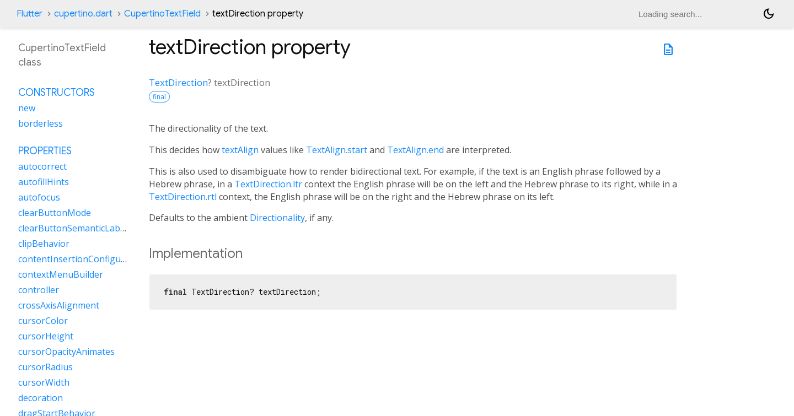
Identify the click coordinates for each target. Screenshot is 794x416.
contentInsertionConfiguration (82, 259)
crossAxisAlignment (58, 305)
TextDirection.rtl (183, 197)
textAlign (240, 150)
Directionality (277, 218)
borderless (40, 123)
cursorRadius (45, 367)
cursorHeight (45, 336)
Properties (45, 151)
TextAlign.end (415, 150)
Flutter (29, 13)
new (26, 108)
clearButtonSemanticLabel (72, 228)
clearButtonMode (54, 213)
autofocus (39, 197)
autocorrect (42, 166)
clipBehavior (43, 243)
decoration (40, 398)
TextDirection (178, 82)
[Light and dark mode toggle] (768, 14)
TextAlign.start (336, 150)
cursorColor (43, 321)
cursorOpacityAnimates (66, 351)
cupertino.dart (83, 13)
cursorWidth (43, 382)
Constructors (56, 93)
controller (38, 290)
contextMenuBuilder (60, 274)
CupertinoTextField (162, 13)
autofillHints (43, 182)
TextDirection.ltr (268, 184)
